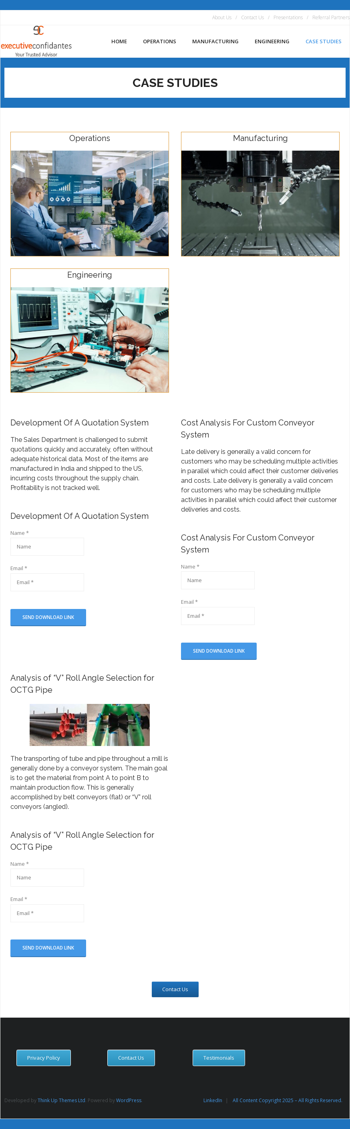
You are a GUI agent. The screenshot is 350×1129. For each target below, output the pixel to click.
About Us (221, 17)
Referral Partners (331, 17)
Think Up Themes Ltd (61, 1100)
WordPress (128, 1100)
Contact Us (252, 17)
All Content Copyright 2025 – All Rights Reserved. (287, 1100)
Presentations (288, 17)
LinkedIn (212, 1100)
